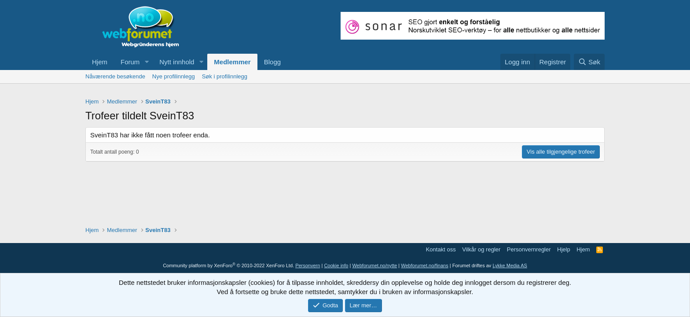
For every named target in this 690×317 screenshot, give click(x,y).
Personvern (307, 265)
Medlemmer (232, 62)
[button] (146, 62)
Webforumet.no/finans (424, 265)
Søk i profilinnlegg (224, 76)
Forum (130, 62)
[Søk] (589, 62)
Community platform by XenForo (228, 265)
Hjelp (563, 249)
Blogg (272, 62)
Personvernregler (529, 249)
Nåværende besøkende (115, 76)
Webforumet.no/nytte (374, 265)
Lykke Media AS (509, 265)
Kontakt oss (441, 249)
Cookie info (336, 265)
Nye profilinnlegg (173, 76)
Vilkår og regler (481, 249)
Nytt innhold (176, 62)
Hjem (99, 62)
